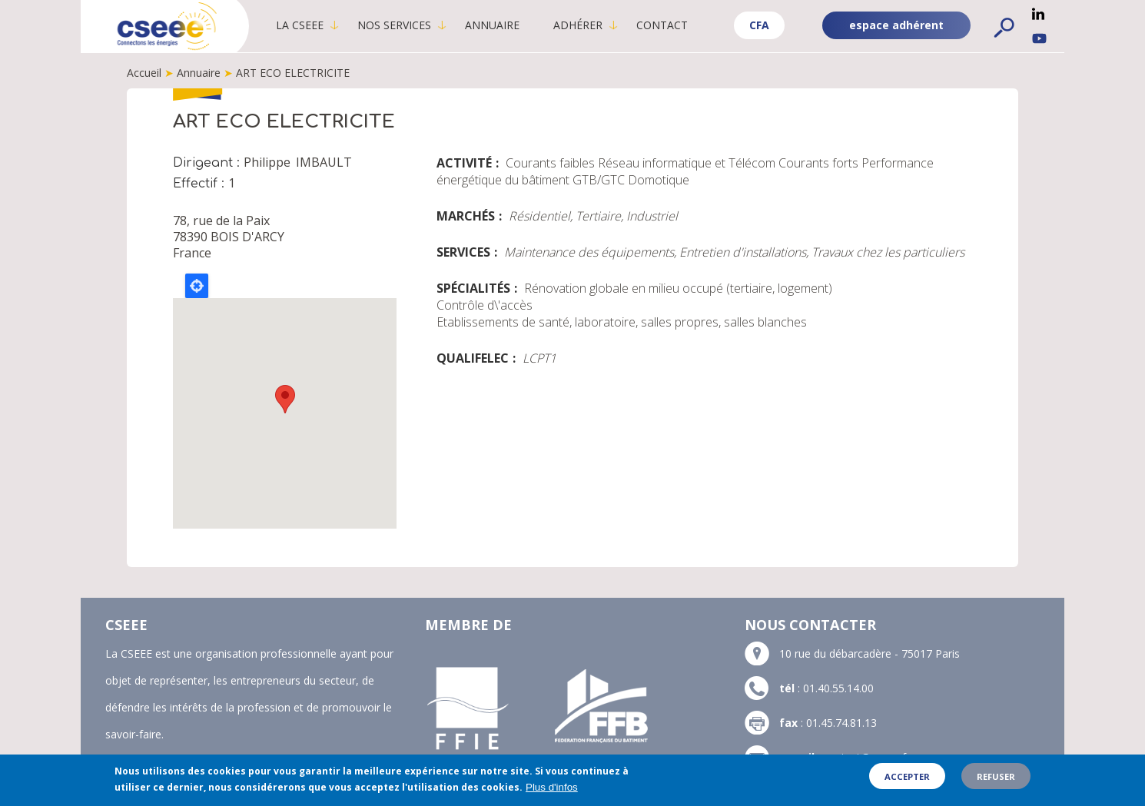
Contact (662, 25)
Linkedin (1038, 14)
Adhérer (577, 25)
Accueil (144, 72)
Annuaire (492, 25)
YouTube (1039, 38)
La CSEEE (300, 25)
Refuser (996, 776)
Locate (196, 286)
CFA (759, 25)
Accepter (907, 776)
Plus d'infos (552, 787)
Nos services (394, 25)
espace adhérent (896, 25)
